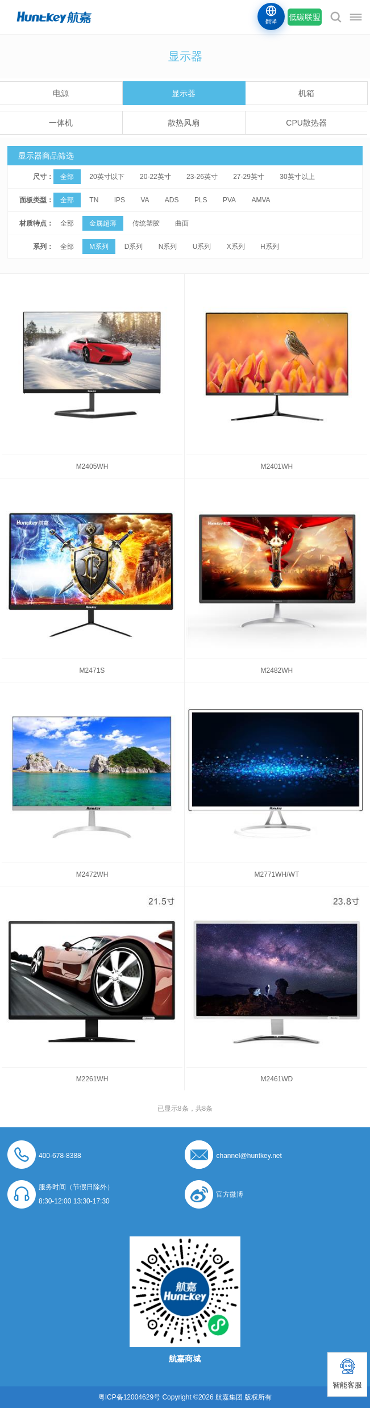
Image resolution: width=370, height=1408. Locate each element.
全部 (67, 177)
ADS (172, 200)
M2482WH (277, 670)
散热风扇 (183, 122)
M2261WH (92, 1079)
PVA (229, 200)
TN (93, 200)
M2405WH (92, 466)
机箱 (306, 93)
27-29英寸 (248, 177)
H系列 (269, 247)
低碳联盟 (305, 17)
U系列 (202, 247)
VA (144, 200)
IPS (119, 200)
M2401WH (277, 466)
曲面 (182, 223)
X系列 (236, 247)
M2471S (92, 670)
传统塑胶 (146, 223)
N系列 (168, 247)
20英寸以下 (106, 177)
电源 (61, 93)
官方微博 (229, 1194)
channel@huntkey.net (248, 1156)
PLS (200, 200)
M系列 (99, 247)
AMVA (260, 200)
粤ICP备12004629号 (129, 1397)
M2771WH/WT (277, 874)
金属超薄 (103, 223)
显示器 (184, 93)
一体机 (61, 122)
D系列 (133, 247)
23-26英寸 (202, 177)
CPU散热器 (306, 122)
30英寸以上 (297, 177)
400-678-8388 (60, 1156)
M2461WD (277, 1079)
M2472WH (92, 874)
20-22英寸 (155, 177)
